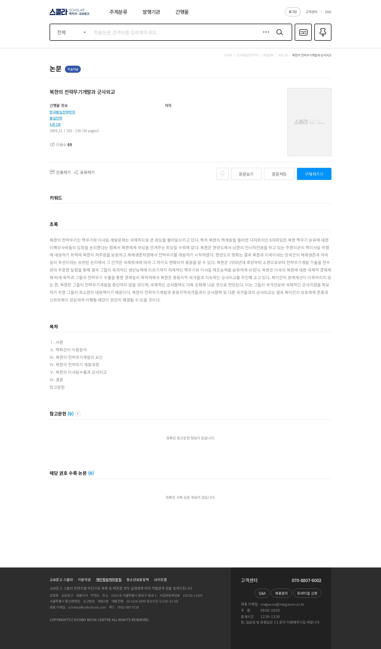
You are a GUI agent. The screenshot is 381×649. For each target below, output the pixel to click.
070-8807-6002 (306, 580)
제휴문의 (281, 593)
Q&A (262, 593)
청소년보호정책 (137, 579)
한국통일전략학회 (62, 111)
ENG (328, 11)
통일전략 (56, 118)
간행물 (182, 11)
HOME (228, 55)
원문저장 (279, 174)
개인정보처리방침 (109, 579)
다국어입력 (303, 40)
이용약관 (84, 579)
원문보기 (246, 174)
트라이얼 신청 (307, 593)
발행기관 (151, 11)
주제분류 (118, 11)
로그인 (293, 11)
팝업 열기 (78, 413)
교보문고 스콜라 (61, 579)
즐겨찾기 (322, 40)
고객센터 (311, 11)
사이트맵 (160, 579)
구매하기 (312, 174)
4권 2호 (55, 124)
